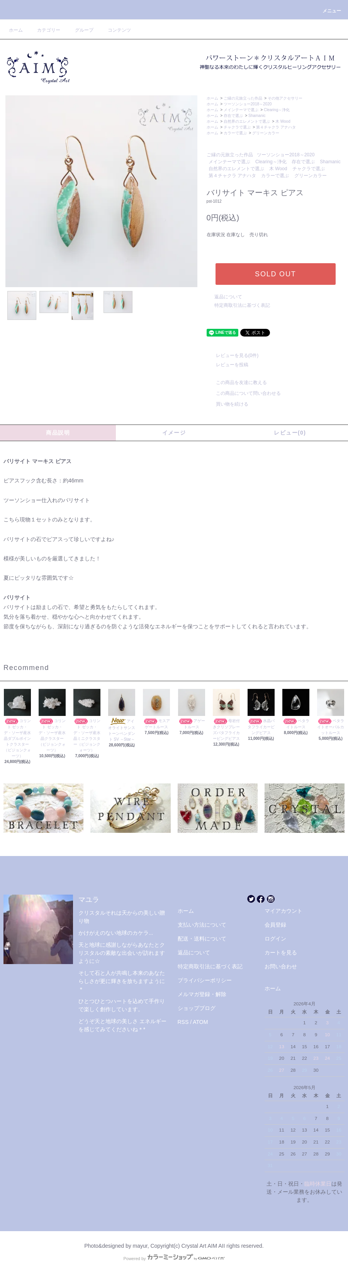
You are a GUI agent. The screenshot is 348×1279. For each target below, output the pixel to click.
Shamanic (256, 115)
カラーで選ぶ (235, 133)
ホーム (16, 30)
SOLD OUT (275, 274)
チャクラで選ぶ (237, 127)
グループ (79, 30)
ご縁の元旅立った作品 (243, 98)
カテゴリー (44, 30)
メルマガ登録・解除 (202, 994)
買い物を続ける (227, 404)
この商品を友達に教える (237, 382)
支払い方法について (202, 925)
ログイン (275, 939)
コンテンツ (114, 30)
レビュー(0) (290, 433)
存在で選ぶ (233, 115)
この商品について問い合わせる (244, 393)
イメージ (174, 433)
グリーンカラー (265, 133)
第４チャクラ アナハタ (276, 127)
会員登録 (275, 925)
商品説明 (58, 433)
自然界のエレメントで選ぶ (247, 121)
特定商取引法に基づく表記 (242, 305)
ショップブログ (197, 1008)
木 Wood (282, 121)
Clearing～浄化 (277, 110)
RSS (183, 1022)
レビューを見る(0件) (233, 355)
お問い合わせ (281, 966)
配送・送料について (202, 939)
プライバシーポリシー (205, 980)
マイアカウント (283, 911)
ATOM (200, 1022)
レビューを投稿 (227, 364)
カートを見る (281, 952)
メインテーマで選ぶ (241, 110)
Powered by (173, 1258)
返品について (228, 296)
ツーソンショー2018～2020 (248, 104)
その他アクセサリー (285, 98)
